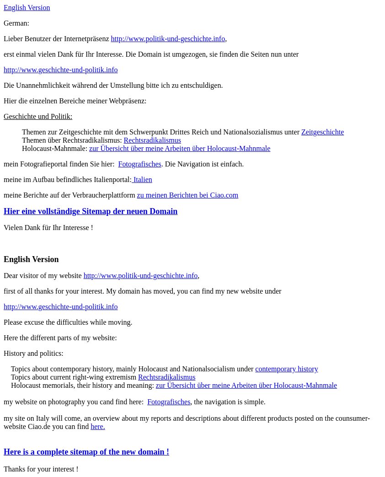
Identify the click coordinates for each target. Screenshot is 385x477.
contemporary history (286, 369)
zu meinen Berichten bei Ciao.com (188, 195)
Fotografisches (139, 164)
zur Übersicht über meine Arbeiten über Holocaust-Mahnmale (179, 148)
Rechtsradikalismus (152, 140)
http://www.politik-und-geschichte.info (168, 39)
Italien (142, 179)
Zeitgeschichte (322, 132)
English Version (27, 7)
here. (98, 426)
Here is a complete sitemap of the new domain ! (86, 451)
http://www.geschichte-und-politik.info (61, 70)
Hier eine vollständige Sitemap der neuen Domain (90, 211)
